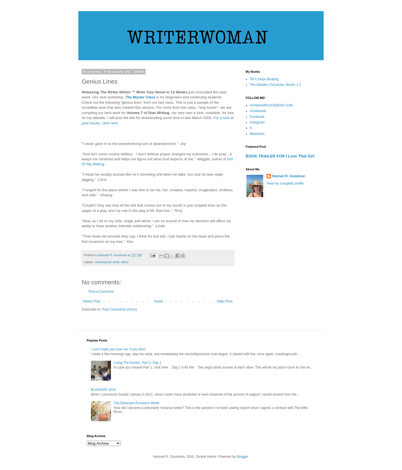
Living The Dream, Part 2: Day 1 (137, 363)
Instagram (257, 122)
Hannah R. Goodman (288, 176)
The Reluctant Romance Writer (137, 403)
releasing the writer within (112, 262)
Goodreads (258, 111)
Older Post (225, 301)
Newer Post (91, 301)
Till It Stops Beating (264, 79)
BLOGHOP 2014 (103, 390)
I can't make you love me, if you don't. (119, 349)
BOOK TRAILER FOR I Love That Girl (280, 156)
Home (158, 301)
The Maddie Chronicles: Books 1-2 (275, 85)
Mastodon (257, 134)
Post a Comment (101, 292)
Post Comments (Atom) (119, 309)
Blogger (242, 457)
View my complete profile (285, 183)
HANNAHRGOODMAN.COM (271, 105)
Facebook (257, 117)
